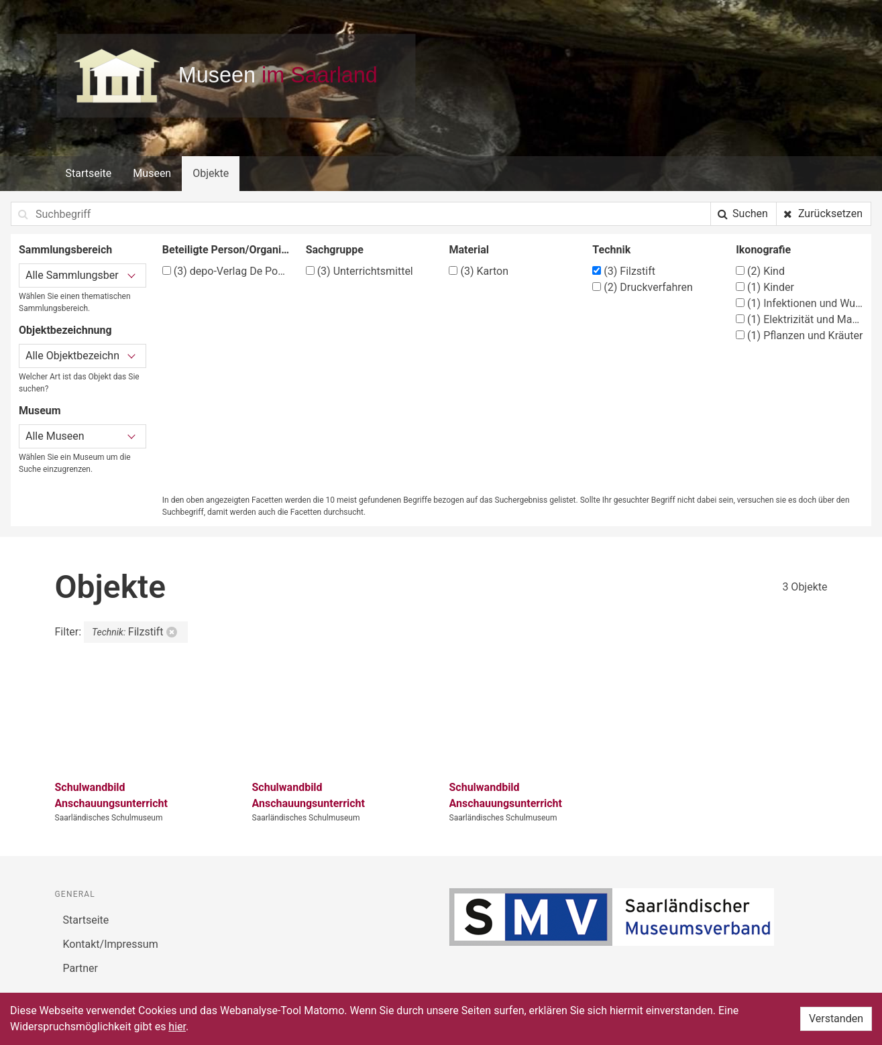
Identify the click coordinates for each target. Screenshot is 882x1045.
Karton (478, 271)
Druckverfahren (642, 287)
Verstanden (836, 1018)
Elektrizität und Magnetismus (799, 319)
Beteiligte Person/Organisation (226, 249)
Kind (760, 271)
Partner (81, 968)
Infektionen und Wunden (799, 303)
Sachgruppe (335, 249)
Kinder (765, 287)
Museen (152, 173)
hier (177, 1026)
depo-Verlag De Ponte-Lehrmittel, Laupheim (226, 271)
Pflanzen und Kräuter (799, 335)
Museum (40, 410)
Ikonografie (763, 249)
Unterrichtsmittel (359, 271)
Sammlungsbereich (65, 249)
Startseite (89, 173)
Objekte (210, 173)
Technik (611, 249)
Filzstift (623, 271)
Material (469, 249)
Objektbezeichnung (65, 330)
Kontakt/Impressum (110, 944)
